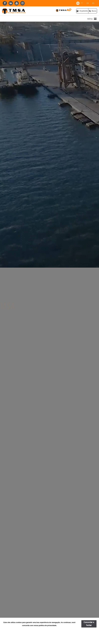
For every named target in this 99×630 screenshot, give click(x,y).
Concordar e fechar (89, 623)
